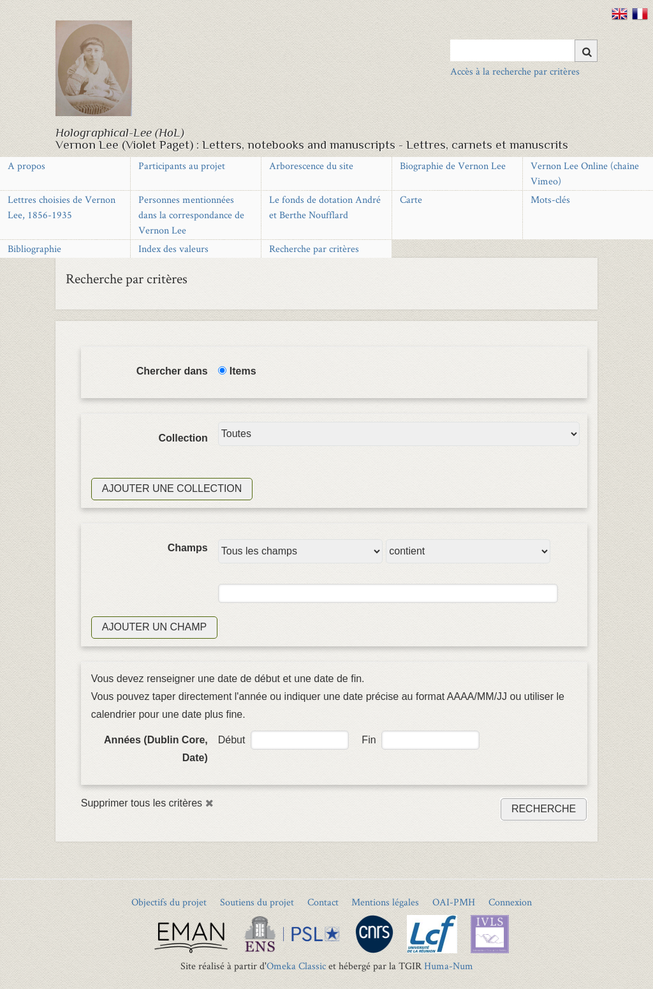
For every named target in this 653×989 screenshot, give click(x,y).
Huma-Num (448, 965)
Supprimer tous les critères (141, 803)
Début (232, 739)
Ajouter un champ (154, 626)
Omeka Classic (296, 965)
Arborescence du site (311, 165)
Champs (188, 547)
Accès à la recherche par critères (515, 71)
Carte (411, 199)
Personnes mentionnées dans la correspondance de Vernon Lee (191, 215)
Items (243, 371)
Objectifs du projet (169, 902)
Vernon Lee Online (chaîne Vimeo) (585, 173)
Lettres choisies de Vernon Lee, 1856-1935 (61, 207)
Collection (182, 438)
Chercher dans (172, 371)
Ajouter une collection (172, 488)
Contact (323, 902)
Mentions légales (385, 902)
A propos (26, 165)
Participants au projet (181, 165)
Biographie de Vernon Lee (453, 165)
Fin (369, 739)
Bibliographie (34, 248)
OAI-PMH (453, 902)
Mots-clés (550, 199)
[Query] (524, 50)
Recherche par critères (314, 248)
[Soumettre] (586, 51)
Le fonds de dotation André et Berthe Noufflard (325, 207)
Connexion (510, 902)
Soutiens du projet (257, 902)
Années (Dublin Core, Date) (156, 748)
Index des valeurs (173, 248)
